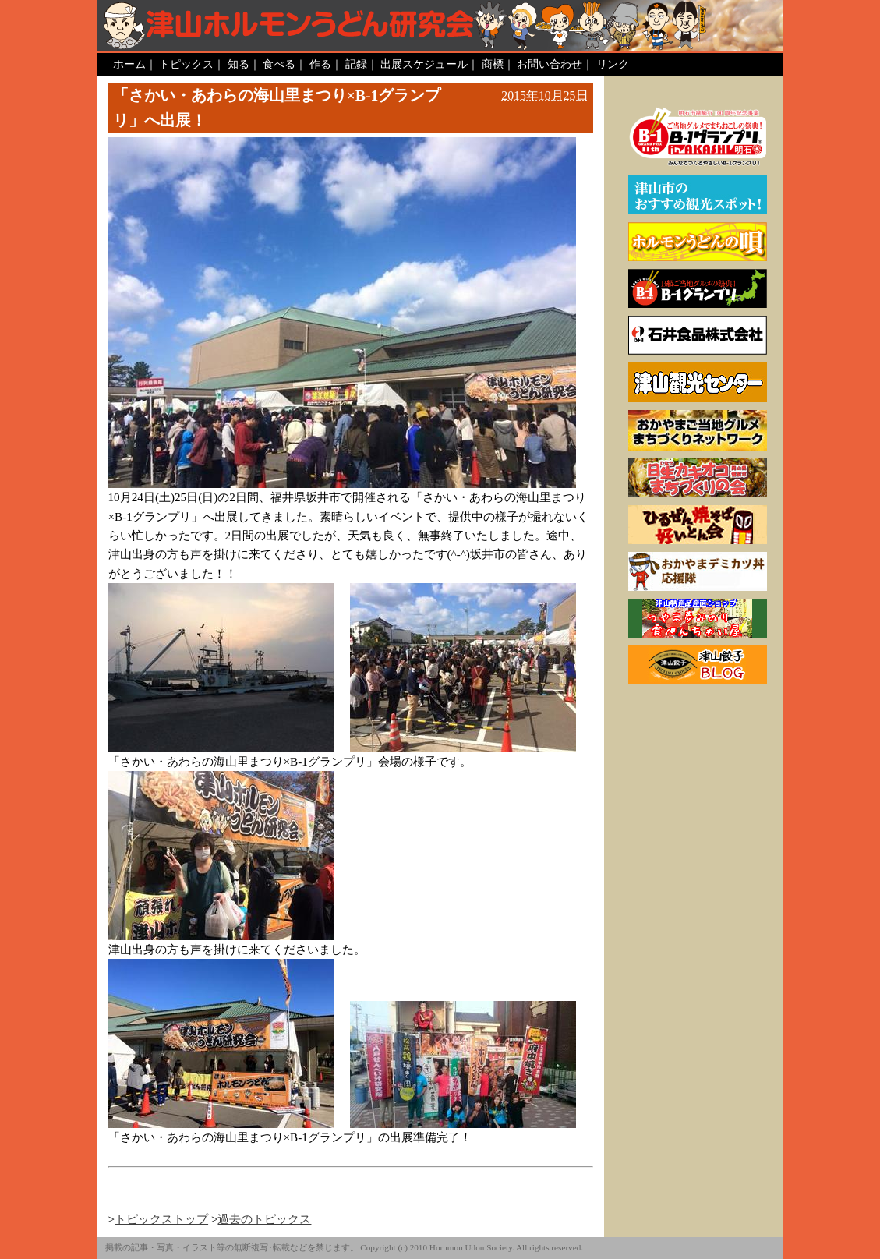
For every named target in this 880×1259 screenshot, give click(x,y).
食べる (279, 64)
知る (238, 64)
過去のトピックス (264, 1218)
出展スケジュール (424, 64)
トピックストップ (161, 1218)
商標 (493, 64)
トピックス (186, 64)
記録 (356, 64)
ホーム (129, 64)
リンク (612, 64)
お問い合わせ (549, 64)
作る (320, 64)
